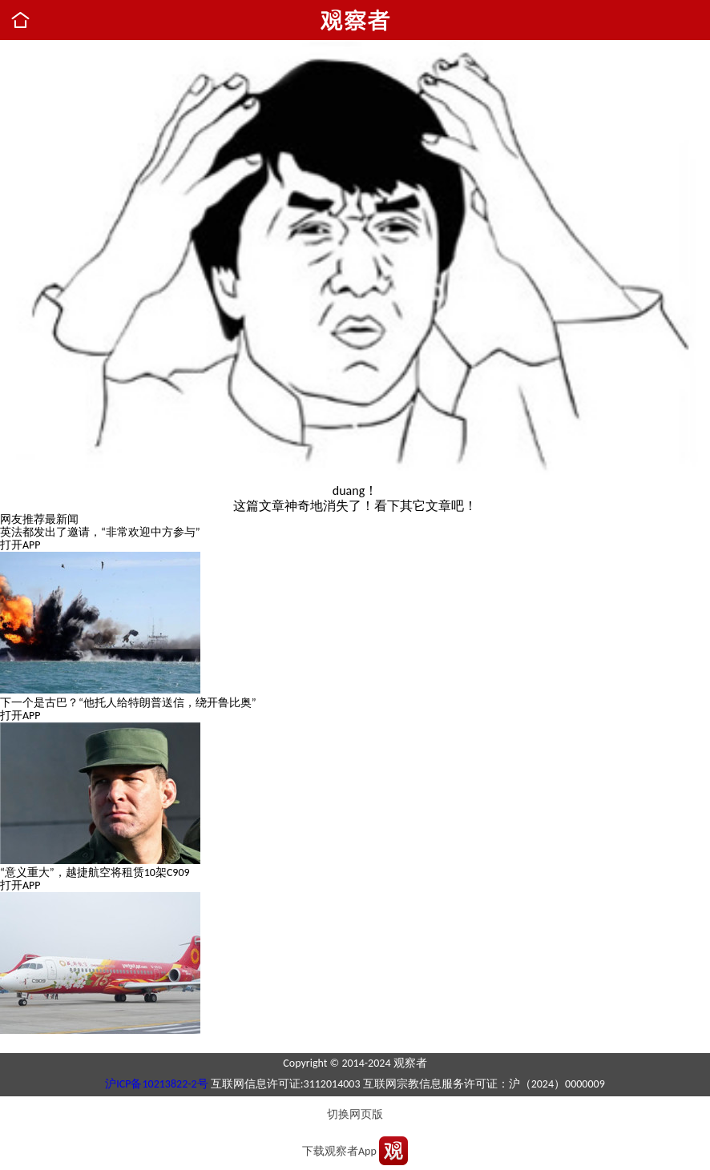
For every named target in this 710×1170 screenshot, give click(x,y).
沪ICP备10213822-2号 (156, 1084)
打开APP (20, 545)
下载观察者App (339, 1151)
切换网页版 (355, 1114)
